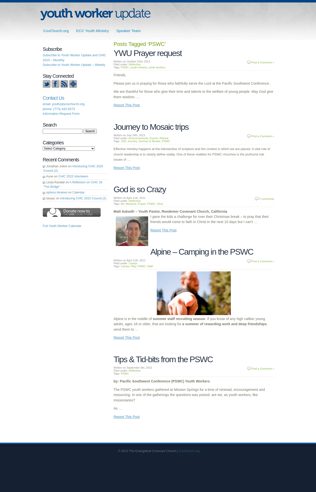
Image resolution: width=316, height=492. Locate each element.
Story (160, 203)
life (122, 203)
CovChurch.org (56, 31)
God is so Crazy (140, 189)
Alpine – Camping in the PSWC (201, 251)
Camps (133, 263)
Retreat (163, 138)
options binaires (56, 192)
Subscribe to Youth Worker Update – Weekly (74, 65)
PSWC (125, 67)
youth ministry (138, 67)
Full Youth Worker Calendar (62, 226)
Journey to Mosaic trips (151, 127)
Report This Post (127, 105)
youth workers (157, 67)
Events (154, 138)
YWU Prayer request (148, 53)
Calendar (78, 192)
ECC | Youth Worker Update (95, 14)
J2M (123, 141)
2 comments (266, 198)
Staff (150, 266)
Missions (131, 203)
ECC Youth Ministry (92, 31)
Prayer (142, 203)
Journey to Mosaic (149, 141)
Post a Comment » (263, 62)
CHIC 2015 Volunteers (73, 176)
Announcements (138, 138)
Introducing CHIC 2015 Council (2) (83, 198)
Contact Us (53, 98)
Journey (132, 141)
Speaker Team (128, 31)
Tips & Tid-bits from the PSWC (163, 359)
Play (133, 266)
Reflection (135, 64)
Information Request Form (61, 113)
